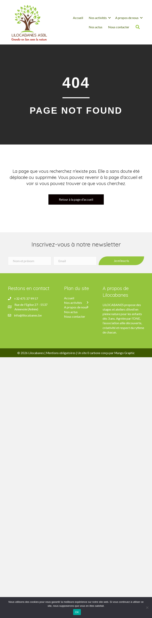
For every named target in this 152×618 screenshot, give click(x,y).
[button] (87, 303)
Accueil (78, 18)
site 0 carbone (91, 353)
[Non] (147, 607)
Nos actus (95, 27)
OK (77, 612)
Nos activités (98, 18)
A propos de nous (127, 18)
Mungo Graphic (124, 353)
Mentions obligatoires (61, 353)
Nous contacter (119, 27)
